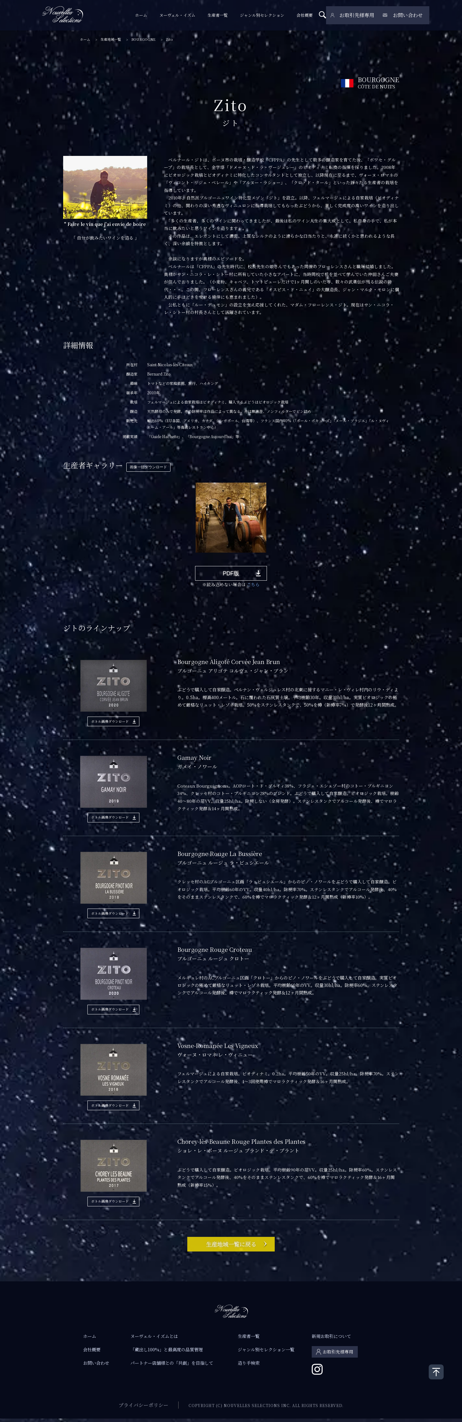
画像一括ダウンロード (148, 467)
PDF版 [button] (231, 574)
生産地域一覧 (110, 39)
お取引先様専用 (358, 15)
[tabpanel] (231, 517)
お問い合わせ (409, 15)
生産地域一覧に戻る (231, 1246)
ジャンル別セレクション (266, 15)
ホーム (145, 15)
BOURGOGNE (143, 39)
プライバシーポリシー (143, 1408)
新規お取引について (331, 1339)
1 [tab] (85, 557)
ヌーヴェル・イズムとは (154, 1339)
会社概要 (308, 15)
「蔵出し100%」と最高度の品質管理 (166, 1353)
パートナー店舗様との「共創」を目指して (171, 1366)
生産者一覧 (221, 15)
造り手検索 (248, 1366)
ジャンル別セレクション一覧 (266, 1353)
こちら (253, 586)
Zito (169, 39)
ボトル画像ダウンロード (110, 723)
